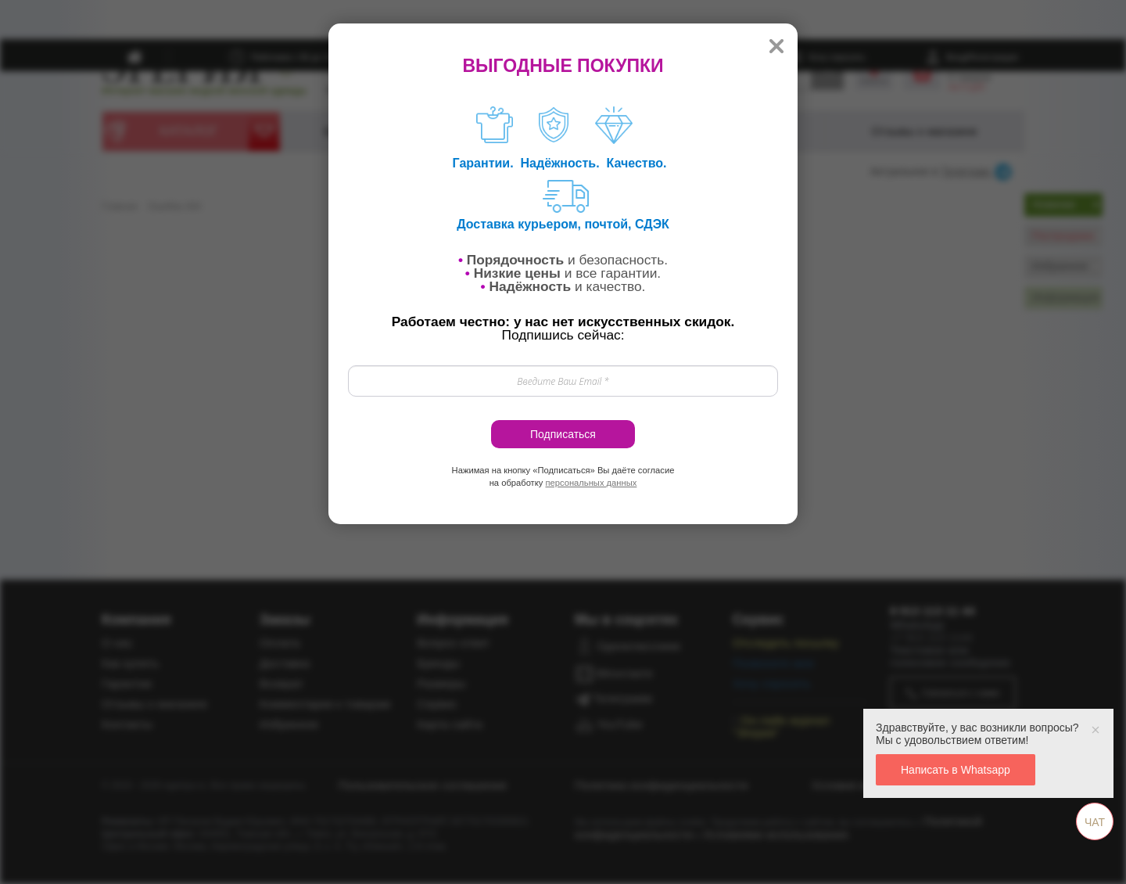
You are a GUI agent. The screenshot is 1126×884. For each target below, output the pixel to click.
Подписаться (563, 434)
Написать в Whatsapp (955, 770)
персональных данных (591, 482)
